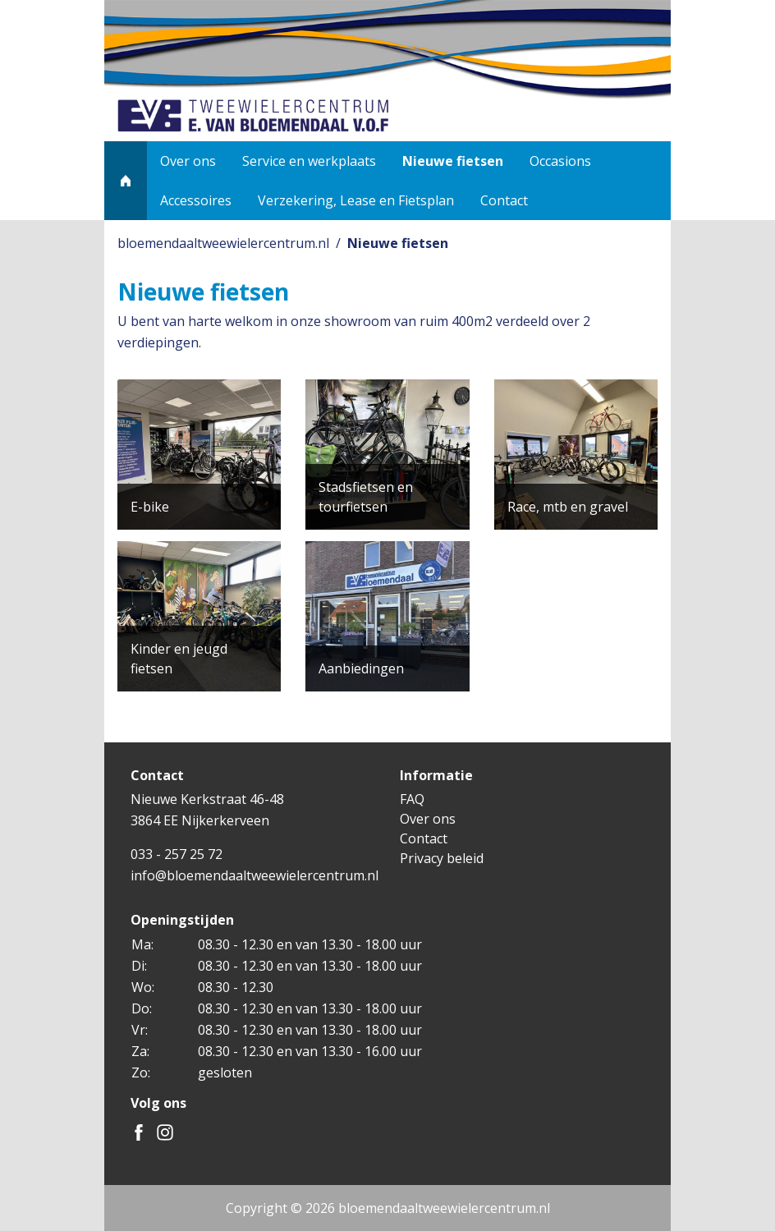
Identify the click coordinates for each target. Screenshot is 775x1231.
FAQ (412, 799)
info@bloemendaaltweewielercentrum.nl (254, 875)
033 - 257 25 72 (176, 854)
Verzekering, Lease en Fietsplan (356, 200)
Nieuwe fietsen (452, 161)
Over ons (188, 161)
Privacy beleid (442, 858)
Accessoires (196, 200)
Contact (504, 200)
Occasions (560, 161)
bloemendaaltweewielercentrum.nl (223, 243)
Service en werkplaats (309, 161)
